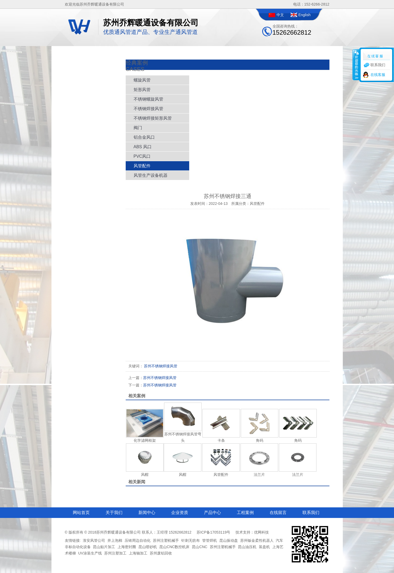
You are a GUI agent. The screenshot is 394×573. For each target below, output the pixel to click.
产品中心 (212, 512)
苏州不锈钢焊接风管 (152, 378)
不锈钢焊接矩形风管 (153, 118)
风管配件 (142, 166)
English (304, 15)
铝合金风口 (144, 137)
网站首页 (81, 512)
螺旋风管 (142, 80)
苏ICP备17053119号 (213, 532)
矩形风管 (142, 89)
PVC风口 (142, 156)
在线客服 (377, 75)
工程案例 (245, 512)
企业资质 (179, 512)
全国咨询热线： (292, 30)
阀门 (138, 127)
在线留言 (278, 512)
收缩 (356, 64)
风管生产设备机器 (150, 175)
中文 (280, 15)
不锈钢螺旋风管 (148, 99)
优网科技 (261, 532)
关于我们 (114, 512)
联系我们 (310, 512)
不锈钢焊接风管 (148, 108)
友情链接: (73, 540)
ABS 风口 (143, 147)
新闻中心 (146, 512)
